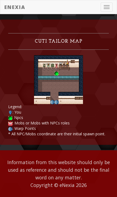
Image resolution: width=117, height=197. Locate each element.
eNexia (14, 7)
